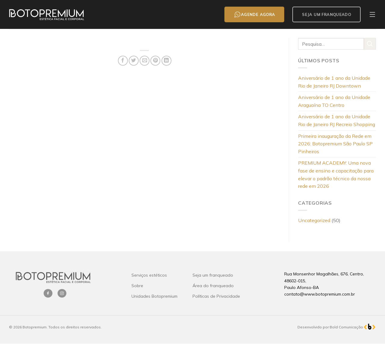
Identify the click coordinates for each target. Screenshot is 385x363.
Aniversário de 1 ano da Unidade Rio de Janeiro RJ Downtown (334, 82)
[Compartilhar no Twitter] (134, 61)
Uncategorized (314, 220)
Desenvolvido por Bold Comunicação (330, 327)
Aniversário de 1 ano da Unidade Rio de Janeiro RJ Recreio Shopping (336, 120)
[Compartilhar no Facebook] (123, 61)
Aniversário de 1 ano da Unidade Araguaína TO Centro (334, 101)
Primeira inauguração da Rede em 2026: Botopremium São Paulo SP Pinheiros (335, 143)
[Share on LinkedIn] (166, 61)
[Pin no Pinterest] (155, 61)
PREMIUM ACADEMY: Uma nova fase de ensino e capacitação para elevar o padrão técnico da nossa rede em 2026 (336, 174)
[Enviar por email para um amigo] (144, 61)
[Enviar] (370, 44)
